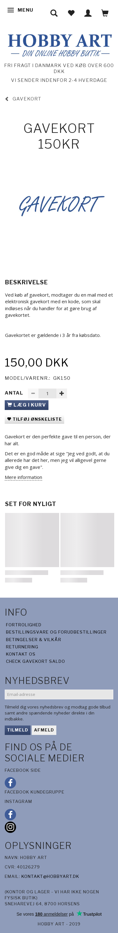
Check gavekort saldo (35, 661)
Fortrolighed (24, 624)
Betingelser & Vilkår (33, 639)
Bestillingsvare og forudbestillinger (56, 631)
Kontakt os (21, 654)
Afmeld (44, 729)
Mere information (23, 477)
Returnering (22, 646)
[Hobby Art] (59, 44)
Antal (15, 393)
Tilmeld (17, 729)
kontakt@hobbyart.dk (50, 876)
